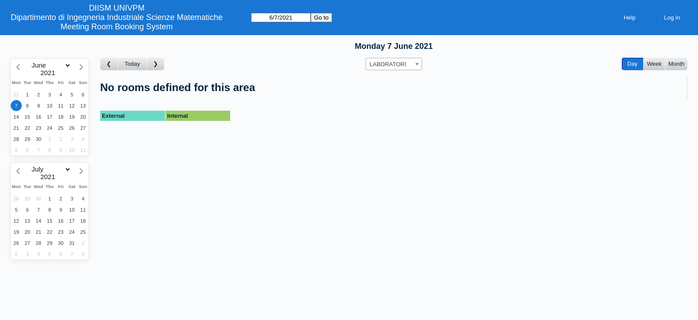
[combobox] (393, 64)
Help (630, 17)
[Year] (50, 72)
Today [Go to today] (132, 63)
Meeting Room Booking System (117, 26)
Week (654, 63)
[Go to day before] (109, 64)
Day (632, 63)
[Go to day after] (156, 64)
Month (676, 63)
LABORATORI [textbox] (387, 64)
